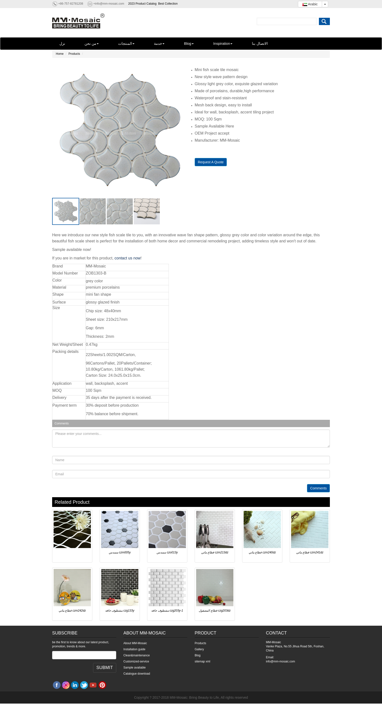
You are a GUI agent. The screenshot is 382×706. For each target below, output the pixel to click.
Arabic (310, 4)
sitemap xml (202, 661)
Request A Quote (211, 162)
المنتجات (126, 43)
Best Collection (168, 3)
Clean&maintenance (137, 655)
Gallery (199, 649)
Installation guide (134, 649)
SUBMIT (104, 667)
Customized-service (136, 661)
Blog (189, 43)
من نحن (92, 43)
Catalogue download (137, 673)
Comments (318, 488)
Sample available (135, 667)
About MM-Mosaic (135, 643)
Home (60, 53)
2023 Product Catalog (142, 3)
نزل (62, 43)
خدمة (159, 43)
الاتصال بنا (259, 43)
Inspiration (222, 43)
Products (74, 53)
